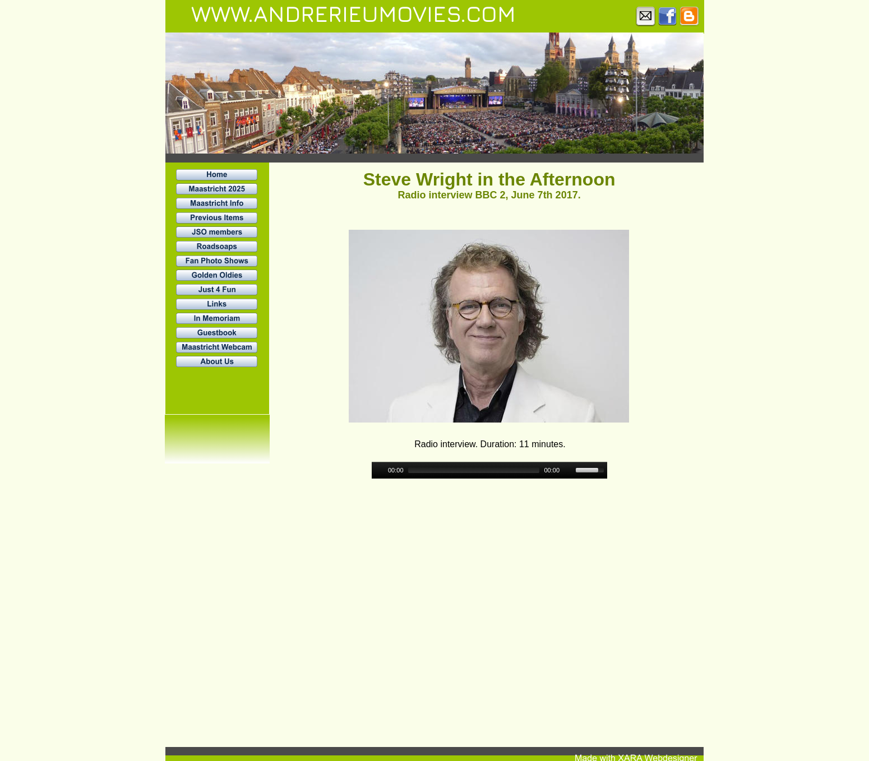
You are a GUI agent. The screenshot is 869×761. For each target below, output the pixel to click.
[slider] (474, 470)
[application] (489, 470)
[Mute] (568, 470)
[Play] (379, 470)
